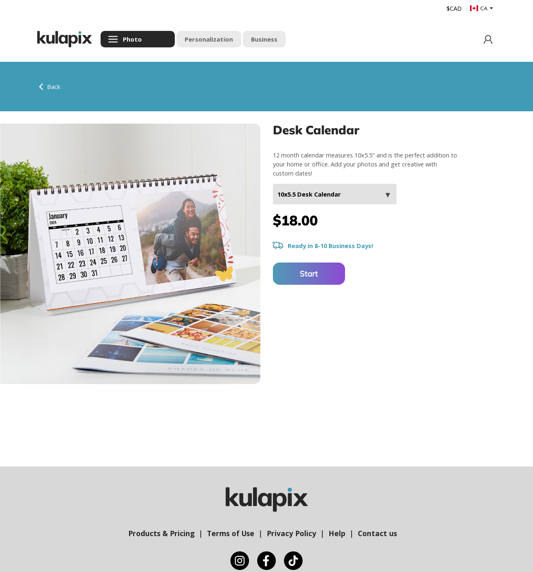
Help (337, 533)
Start (309, 274)
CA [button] (479, 8)
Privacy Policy (291, 533)
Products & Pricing (161, 533)
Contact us (377, 533)
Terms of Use (230, 533)
